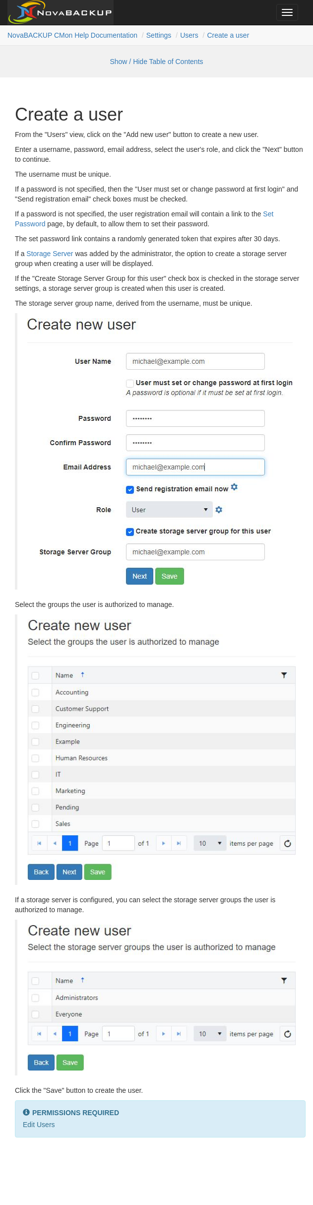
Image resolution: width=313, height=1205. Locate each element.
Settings (159, 35)
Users (189, 35)
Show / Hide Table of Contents (156, 62)
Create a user (228, 35)
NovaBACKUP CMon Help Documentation (72, 35)
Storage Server (49, 254)
